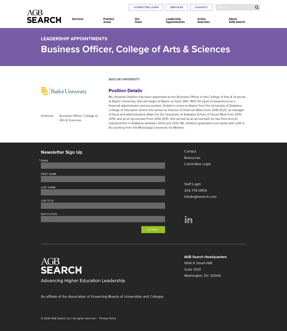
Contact (201, 7)
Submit (153, 229)
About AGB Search (237, 21)
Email (44, 160)
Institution (49, 214)
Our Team (138, 21)
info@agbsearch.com (200, 196)
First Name (48, 174)
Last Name (48, 187)
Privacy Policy (107, 318)
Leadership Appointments (175, 21)
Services (176, 7)
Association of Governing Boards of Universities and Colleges (115, 296)
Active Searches (203, 21)
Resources (192, 158)
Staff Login (192, 184)
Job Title (47, 200)
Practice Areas (108, 21)
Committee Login (146, 7)
